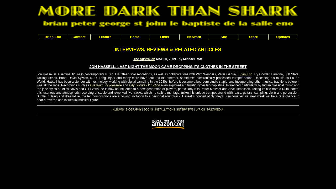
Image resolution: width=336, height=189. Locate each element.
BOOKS (148, 109)
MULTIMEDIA (215, 109)
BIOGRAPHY (133, 109)
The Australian (144, 59)
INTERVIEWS (185, 109)
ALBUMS (118, 109)
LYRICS (200, 109)
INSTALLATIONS (165, 109)
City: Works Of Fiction (144, 85)
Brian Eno (245, 74)
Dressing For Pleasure (106, 85)
